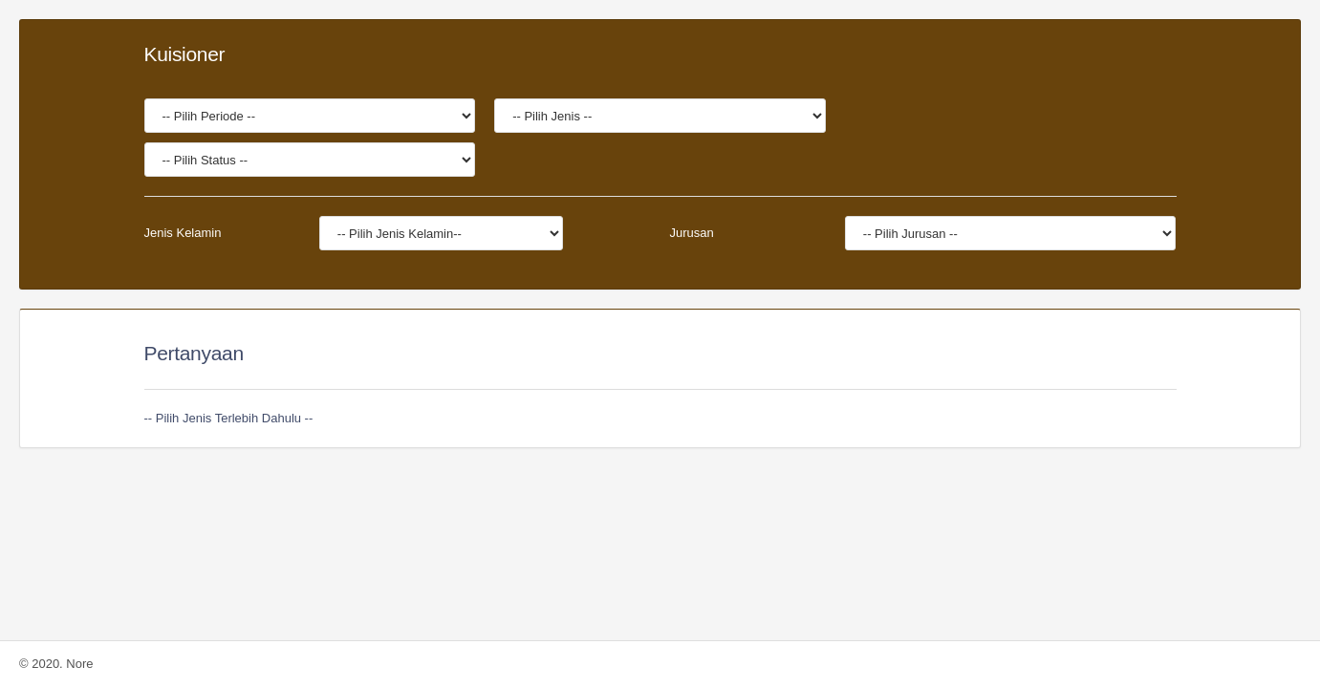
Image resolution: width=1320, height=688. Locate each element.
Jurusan (691, 233)
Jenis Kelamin (183, 233)
